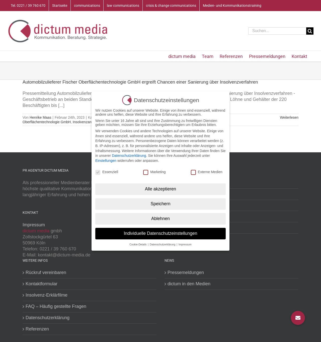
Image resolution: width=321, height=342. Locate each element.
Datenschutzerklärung (47, 317)
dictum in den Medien (189, 283)
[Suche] (309, 31)
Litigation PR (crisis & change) (198, 205)
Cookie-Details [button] (138, 244)
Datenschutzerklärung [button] (163, 244)
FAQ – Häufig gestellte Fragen (56, 306)
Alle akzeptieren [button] (160, 188)
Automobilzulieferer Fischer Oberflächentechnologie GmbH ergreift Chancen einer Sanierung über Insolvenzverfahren (140, 82)
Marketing (154, 172)
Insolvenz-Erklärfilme (46, 295)
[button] (298, 318)
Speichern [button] (161, 203)
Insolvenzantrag (85, 122)
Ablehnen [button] (160, 218)
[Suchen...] (277, 31)
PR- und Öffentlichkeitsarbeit (196, 193)
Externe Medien (206, 172)
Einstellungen (105, 161)
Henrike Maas (40, 117)
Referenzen (37, 328)
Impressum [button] (185, 244)
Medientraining (182, 182)
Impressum (34, 224)
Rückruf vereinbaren (46, 272)
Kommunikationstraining (192, 227)
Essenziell (106, 172)
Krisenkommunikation (189, 216)
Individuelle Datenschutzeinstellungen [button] (160, 233)
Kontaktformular (41, 283)
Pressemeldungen (186, 272)
